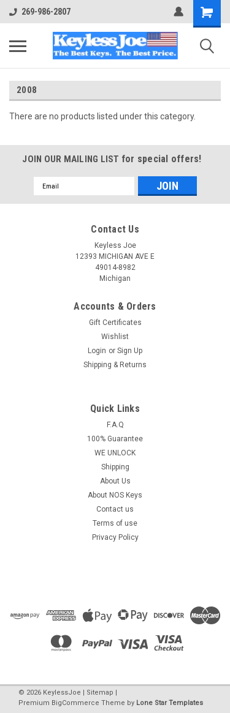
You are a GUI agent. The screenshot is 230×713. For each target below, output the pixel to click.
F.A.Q (115, 424)
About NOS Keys (115, 495)
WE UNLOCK (115, 453)
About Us (115, 481)
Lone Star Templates (169, 703)
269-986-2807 (40, 12)
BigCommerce (75, 703)
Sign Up (129, 350)
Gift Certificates (115, 322)
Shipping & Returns (115, 364)
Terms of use (115, 523)
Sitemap (99, 692)
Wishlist (115, 336)
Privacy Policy (115, 537)
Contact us (115, 509)
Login (97, 350)
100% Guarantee (115, 439)
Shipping (115, 467)
